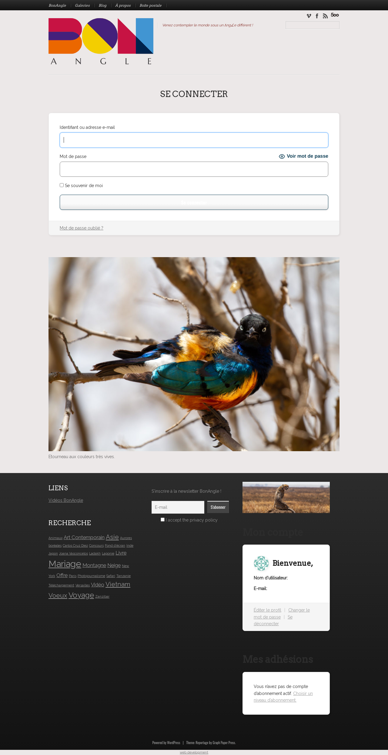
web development (194, 752)
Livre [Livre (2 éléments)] (120, 553)
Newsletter (325, 15)
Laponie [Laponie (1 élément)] (108, 553)
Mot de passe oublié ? (81, 228)
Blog (102, 5)
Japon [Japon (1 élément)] (53, 553)
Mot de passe (73, 156)
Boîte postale (150, 5)
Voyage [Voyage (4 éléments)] (81, 595)
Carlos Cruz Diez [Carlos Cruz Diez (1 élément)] (75, 545)
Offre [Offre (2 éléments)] (62, 575)
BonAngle (57, 5)
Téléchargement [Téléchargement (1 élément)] (61, 585)
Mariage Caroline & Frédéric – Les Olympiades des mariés (335, 14)
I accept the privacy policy (189, 520)
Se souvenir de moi (81, 185)
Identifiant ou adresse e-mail (87, 127)
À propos (123, 5)
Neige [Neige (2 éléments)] (114, 565)
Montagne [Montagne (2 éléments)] (94, 565)
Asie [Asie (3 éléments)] (112, 537)
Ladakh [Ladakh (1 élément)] (95, 553)
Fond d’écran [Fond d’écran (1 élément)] (115, 545)
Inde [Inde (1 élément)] (129, 545)
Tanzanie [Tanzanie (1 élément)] (123, 576)
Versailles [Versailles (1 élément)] (82, 585)
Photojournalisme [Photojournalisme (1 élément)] (91, 576)
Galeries (82, 5)
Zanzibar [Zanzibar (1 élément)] (102, 596)
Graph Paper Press (223, 742)
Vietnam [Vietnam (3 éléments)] (117, 584)
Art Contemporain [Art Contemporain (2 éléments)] (84, 537)
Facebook (317, 15)
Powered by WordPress (166, 742)
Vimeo (309, 15)
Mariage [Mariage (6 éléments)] (64, 564)
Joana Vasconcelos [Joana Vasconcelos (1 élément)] (73, 553)
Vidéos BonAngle (65, 500)
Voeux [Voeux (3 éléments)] (57, 595)
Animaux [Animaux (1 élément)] (55, 538)
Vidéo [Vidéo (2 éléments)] (97, 585)
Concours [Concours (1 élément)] (96, 545)
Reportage (202, 742)
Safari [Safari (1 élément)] (110, 576)
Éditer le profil (267, 610)
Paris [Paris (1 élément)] (72, 576)
